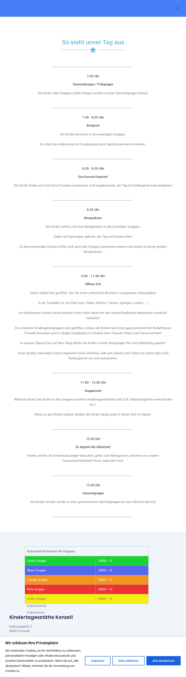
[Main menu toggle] (177, 8)
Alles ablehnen (128, 660)
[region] (93, 657)
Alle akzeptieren (164, 660)
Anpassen (97, 660)
